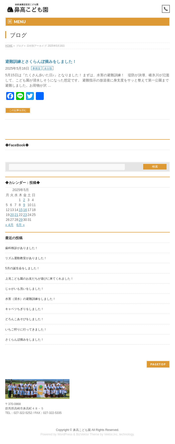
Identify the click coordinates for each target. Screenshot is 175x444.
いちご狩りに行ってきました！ (26, 329)
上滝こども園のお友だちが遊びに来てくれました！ (39, 278)
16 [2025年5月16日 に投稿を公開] (25, 210)
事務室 (36, 68)
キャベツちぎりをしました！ (24, 309)
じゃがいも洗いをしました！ (24, 288)
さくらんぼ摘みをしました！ (24, 339)
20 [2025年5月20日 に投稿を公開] (12, 215)
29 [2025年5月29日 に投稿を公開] (21, 220)
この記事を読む (17, 110)
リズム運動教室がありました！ (26, 258)
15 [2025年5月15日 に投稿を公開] (21, 210)
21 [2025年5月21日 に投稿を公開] (16, 215)
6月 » (20, 225)
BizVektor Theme (87, 434)
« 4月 (9, 225)
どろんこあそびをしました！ (24, 319)
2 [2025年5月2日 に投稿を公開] (24, 200)
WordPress (64, 434)
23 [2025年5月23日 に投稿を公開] (25, 215)
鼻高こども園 (82, 430)
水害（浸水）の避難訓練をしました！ (30, 299)
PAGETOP (158, 364)
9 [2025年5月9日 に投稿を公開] (24, 205)
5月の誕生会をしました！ (22, 268)
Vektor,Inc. (111, 434)
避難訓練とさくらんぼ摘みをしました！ (40, 61)
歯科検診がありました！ (21, 248)
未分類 (48, 68)
